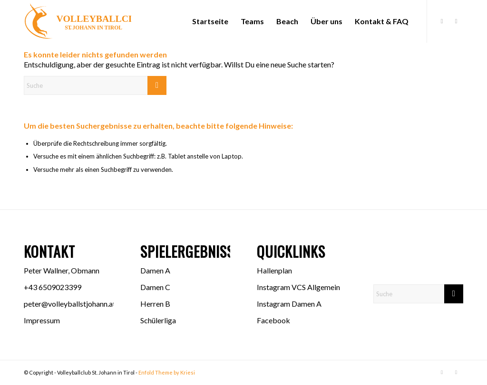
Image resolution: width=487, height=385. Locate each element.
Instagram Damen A (289, 303)
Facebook (273, 320)
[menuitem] (210, 21)
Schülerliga (158, 320)
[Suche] (95, 85)
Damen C (155, 286)
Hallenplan (274, 270)
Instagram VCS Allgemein (298, 286)
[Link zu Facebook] (442, 21)
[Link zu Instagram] (456, 21)
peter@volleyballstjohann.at (70, 303)
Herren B (155, 303)
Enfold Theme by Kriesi (166, 372)
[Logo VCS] (77, 21)
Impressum (42, 320)
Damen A (155, 270)
